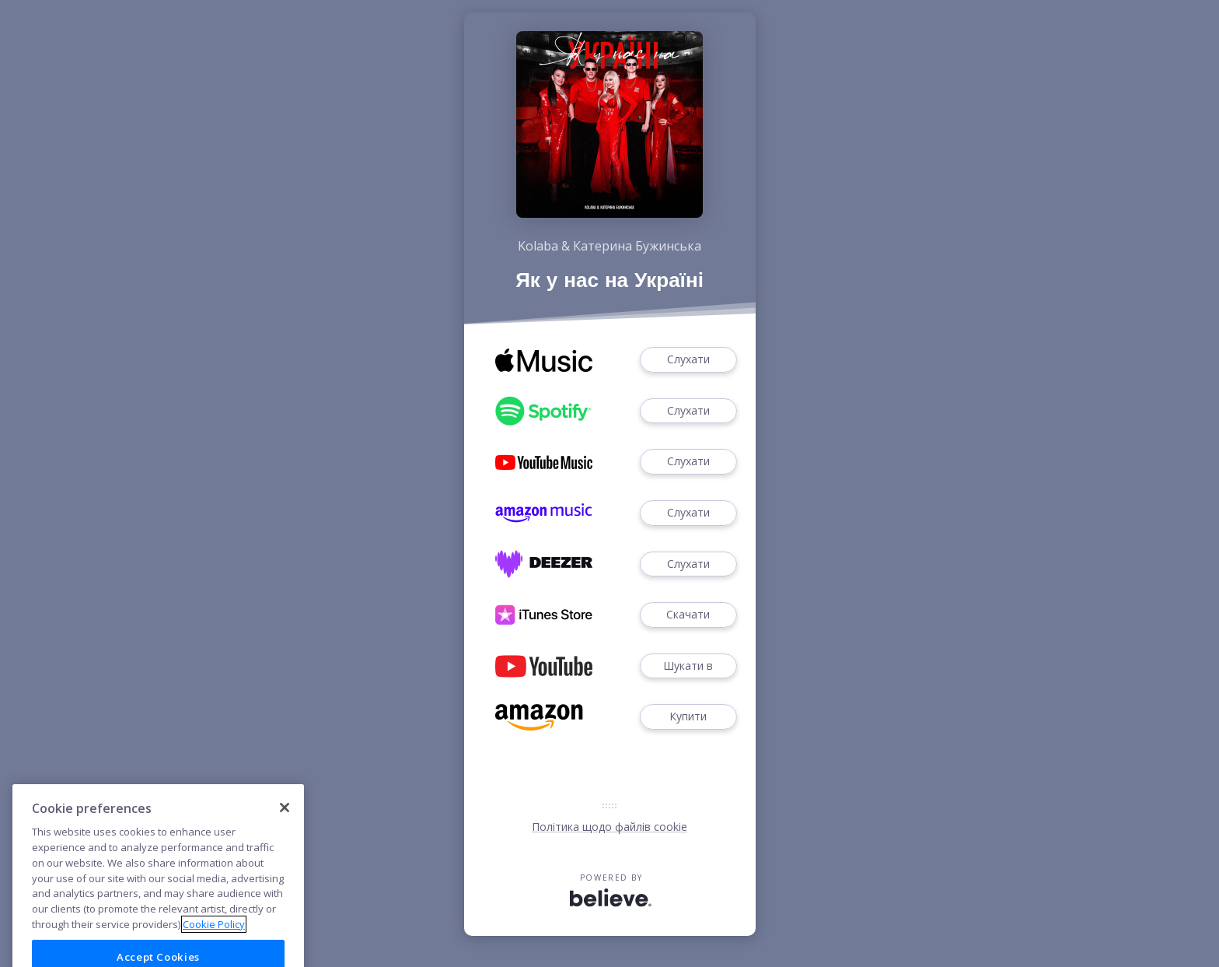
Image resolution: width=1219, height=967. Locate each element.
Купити (688, 717)
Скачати (688, 615)
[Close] (284, 825)
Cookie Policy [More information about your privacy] (214, 941)
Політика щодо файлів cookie (609, 826)
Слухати (688, 360)
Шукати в (688, 666)
